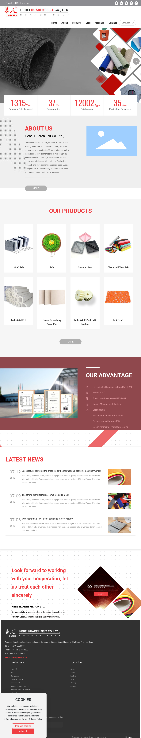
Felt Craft (118, 320)
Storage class (85, 267)
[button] (136, 61)
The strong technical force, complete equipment (45, 495)
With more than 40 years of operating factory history (47, 518)
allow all (23, 731)
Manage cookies (23, 726)
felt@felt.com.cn (20, 3)
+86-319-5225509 (17, 654)
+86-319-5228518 (17, 646)
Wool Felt (19, 267)
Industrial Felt (18, 320)
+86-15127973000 (20, 650)
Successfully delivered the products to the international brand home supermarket (61, 471)
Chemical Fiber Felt (118, 267)
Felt (52, 267)
